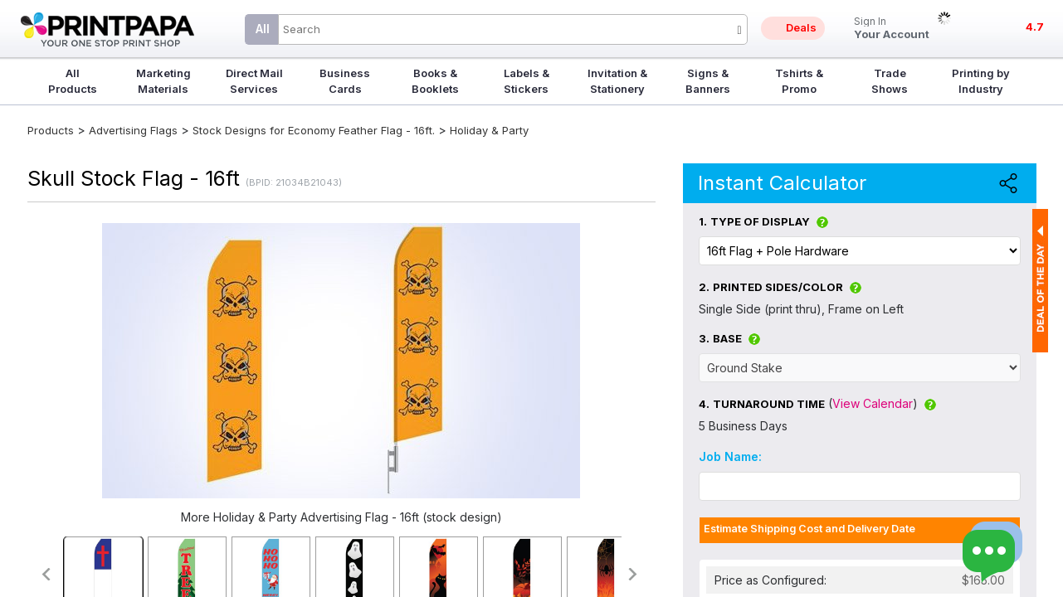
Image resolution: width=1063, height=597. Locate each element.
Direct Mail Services (254, 80)
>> (633, 574)
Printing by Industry (981, 80)
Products (50, 130)
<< (45, 574)
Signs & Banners (707, 80)
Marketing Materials (163, 80)
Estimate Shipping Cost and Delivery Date (809, 528)
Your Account (891, 29)
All (263, 29)
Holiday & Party (489, 130)
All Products (72, 80)
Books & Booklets (435, 80)
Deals (801, 27)
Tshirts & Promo (799, 80)
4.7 (1035, 26)
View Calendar (872, 403)
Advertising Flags (133, 130)
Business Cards (344, 80)
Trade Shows (889, 80)
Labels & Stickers (526, 80)
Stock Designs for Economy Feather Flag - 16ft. (314, 130)
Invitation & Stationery (617, 80)
